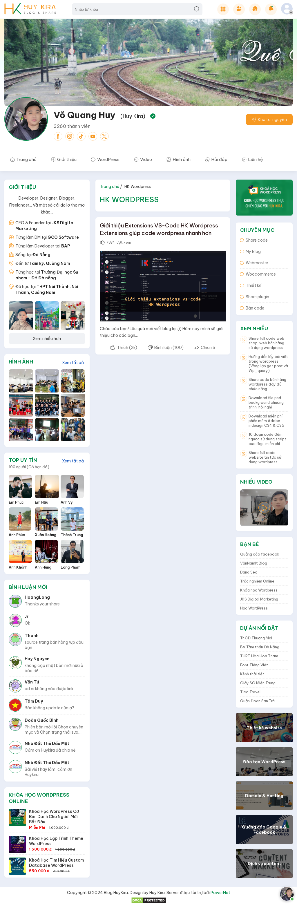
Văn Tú (32, 682)
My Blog (250, 251)
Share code (254, 240)
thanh (32, 635)
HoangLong (37, 597)
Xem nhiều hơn (47, 338)
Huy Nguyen (37, 658)
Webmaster (254, 262)
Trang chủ (109, 186)
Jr (27, 616)
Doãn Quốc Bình (42, 720)
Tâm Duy (34, 701)
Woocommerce (258, 274)
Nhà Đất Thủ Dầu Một (47, 743)
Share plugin (254, 296)
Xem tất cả (73, 362)
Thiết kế (251, 285)
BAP (65, 246)
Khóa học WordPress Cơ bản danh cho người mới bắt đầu (54, 816)
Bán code (252, 308)
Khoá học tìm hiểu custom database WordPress (56, 863)
